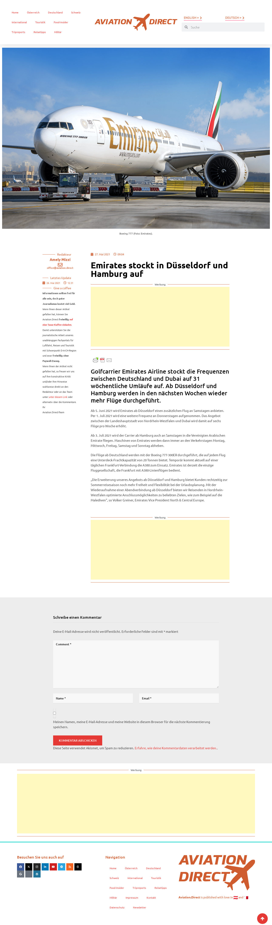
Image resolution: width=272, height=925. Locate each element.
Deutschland (55, 12)
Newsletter (139, 907)
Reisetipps (40, 32)
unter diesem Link (58, 396)
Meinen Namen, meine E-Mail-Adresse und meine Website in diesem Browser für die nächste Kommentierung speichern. (131, 724)
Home (15, 12)
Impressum (132, 897)
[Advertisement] (160, 317)
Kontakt (151, 897)
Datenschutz (117, 907)
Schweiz (76, 12)
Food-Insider (61, 22)
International (19, 22)
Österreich (33, 12)
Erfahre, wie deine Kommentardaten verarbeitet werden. (176, 748)
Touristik (40, 22)
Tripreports (18, 32)
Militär (58, 32)
